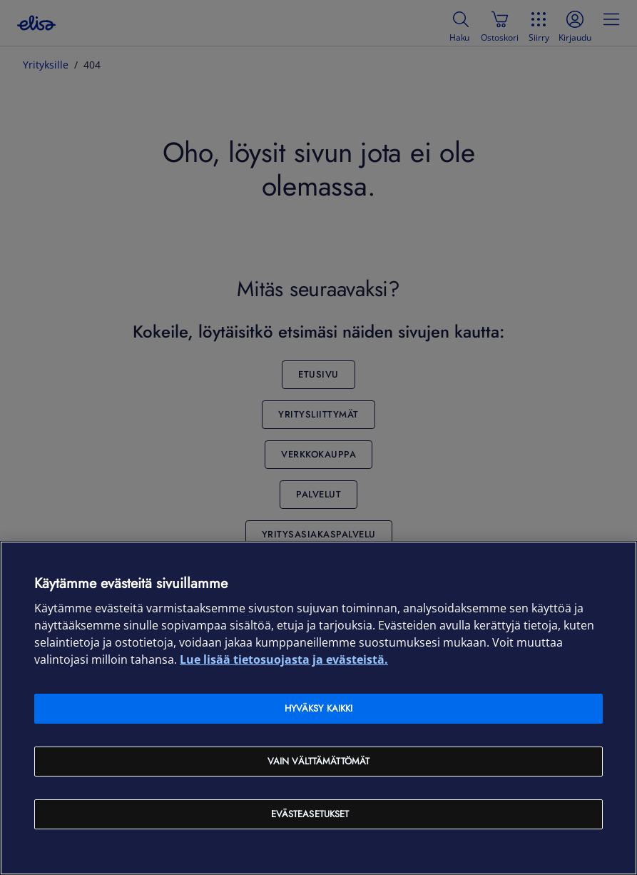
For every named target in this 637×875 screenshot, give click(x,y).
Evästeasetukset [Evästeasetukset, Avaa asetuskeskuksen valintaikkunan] (310, 814)
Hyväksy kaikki (319, 708)
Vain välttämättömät (318, 761)
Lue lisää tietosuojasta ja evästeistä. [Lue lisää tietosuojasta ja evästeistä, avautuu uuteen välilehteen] (284, 659)
